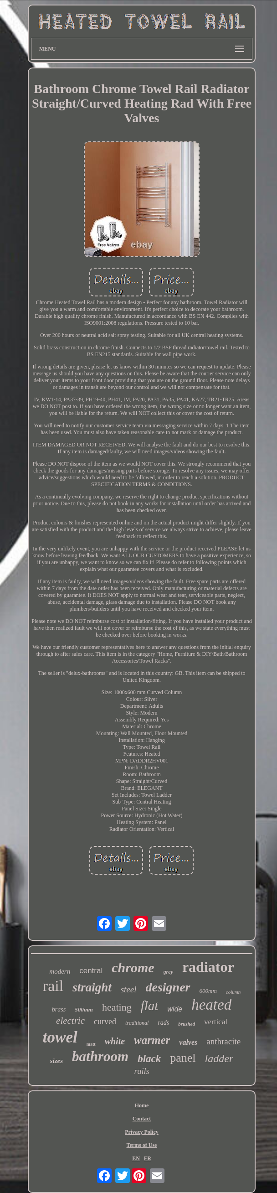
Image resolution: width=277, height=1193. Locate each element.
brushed (186, 1024)
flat (150, 1005)
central (91, 970)
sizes (56, 1060)
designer (168, 987)
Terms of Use (142, 1145)
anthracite (223, 1041)
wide (174, 1009)
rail (53, 985)
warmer (152, 1040)
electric (70, 1020)
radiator (208, 967)
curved (105, 1021)
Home (142, 1105)
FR (147, 1158)
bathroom (100, 1056)
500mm (84, 1009)
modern (59, 971)
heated (211, 1004)
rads (163, 1022)
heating (117, 1007)
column (233, 992)
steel (129, 989)
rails (141, 1071)
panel (182, 1057)
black (149, 1058)
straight (92, 987)
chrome (133, 967)
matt (91, 1044)
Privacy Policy (142, 1132)
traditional (137, 1023)
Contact (142, 1118)
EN (136, 1158)
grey (168, 972)
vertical (215, 1021)
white (115, 1041)
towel (60, 1037)
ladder (219, 1058)
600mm (208, 990)
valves (188, 1042)
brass (59, 1009)
